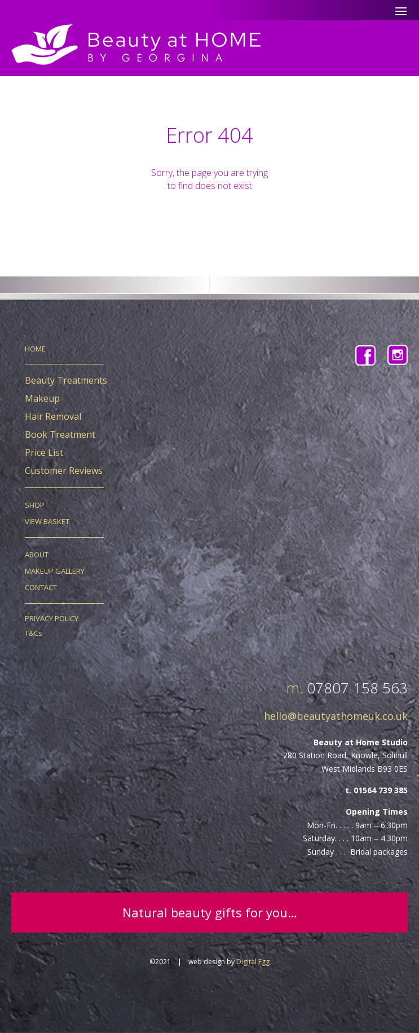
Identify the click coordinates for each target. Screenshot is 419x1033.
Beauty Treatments (66, 380)
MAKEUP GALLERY (55, 571)
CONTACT (41, 587)
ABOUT (36, 555)
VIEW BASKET (47, 521)
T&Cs (33, 633)
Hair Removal (53, 416)
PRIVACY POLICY (51, 618)
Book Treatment (60, 434)
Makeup (42, 398)
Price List (44, 452)
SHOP (35, 505)
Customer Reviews (64, 470)
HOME (35, 349)
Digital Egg (253, 961)
